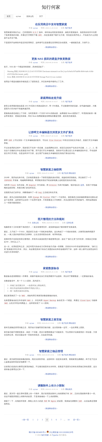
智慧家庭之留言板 (51, 319)
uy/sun (18, 16)
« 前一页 (25, 420)
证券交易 (69, 223)
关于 (41, 16)
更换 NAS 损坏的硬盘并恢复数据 (51, 58)
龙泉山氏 (30, 16)
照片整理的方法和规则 (51, 219)
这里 (82, 185)
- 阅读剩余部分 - (51, 47)
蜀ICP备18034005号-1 (37, 432)
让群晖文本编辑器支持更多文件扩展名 (51, 132)
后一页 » (76, 420)
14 (68, 420)
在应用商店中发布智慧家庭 (51, 24)
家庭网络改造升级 (51, 97)
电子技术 (68, 28)
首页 (8, 16)
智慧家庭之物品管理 (51, 351)
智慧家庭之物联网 (51, 169)
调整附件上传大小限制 (51, 385)
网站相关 (72, 173)
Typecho (55, 435)
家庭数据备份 (51, 268)
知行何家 (51, 7)
